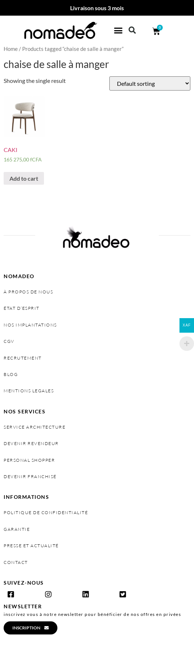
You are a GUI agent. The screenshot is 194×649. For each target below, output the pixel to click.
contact (16, 562)
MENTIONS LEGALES (29, 390)
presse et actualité (31, 545)
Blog (11, 374)
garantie (17, 529)
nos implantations (30, 325)
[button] (118, 30)
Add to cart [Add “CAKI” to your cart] (23, 178)
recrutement (23, 358)
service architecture (34, 427)
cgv (9, 341)
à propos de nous (28, 292)
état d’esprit (22, 308)
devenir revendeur (31, 443)
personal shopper (29, 460)
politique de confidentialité (46, 512)
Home (11, 48)
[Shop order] (149, 83)
